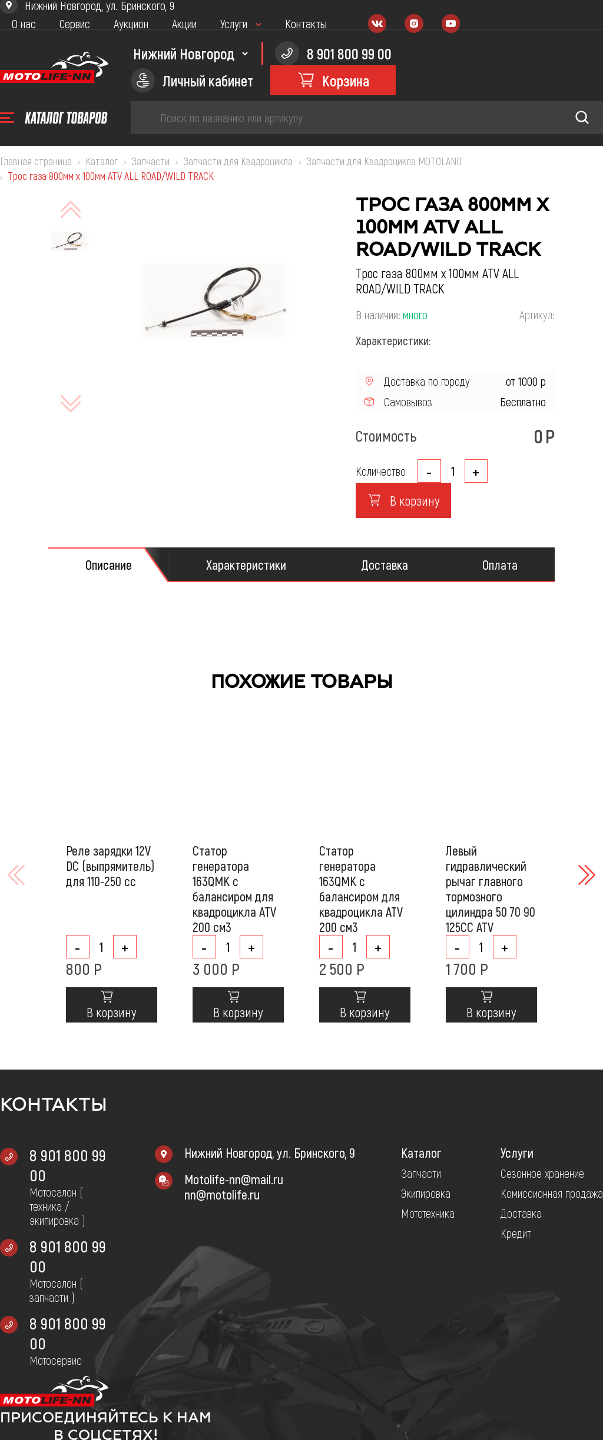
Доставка (521, 1213)
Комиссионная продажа (552, 1193)
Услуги (233, 23)
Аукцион (131, 23)
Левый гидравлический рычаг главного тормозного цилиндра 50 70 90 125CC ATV (490, 888)
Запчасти (421, 1173)
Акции (184, 23)
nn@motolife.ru (222, 1194)
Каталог (421, 1152)
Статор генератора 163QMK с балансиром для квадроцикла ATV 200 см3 (234, 888)
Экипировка (425, 1193)
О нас (24, 23)
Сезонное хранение (542, 1173)
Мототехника (428, 1213)
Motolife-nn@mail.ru (233, 1179)
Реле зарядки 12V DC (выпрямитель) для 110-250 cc (110, 865)
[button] (585, 875)
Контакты (306, 23)
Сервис (74, 23)
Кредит (516, 1233)
